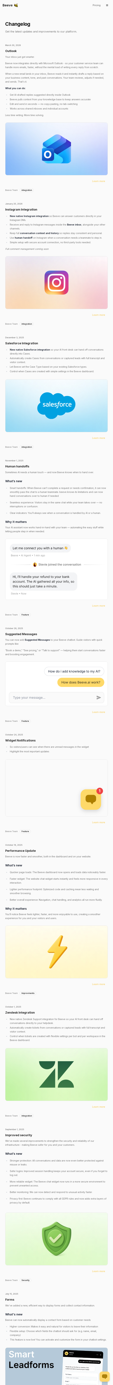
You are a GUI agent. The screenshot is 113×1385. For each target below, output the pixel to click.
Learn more (98, 181)
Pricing (97, 5)
